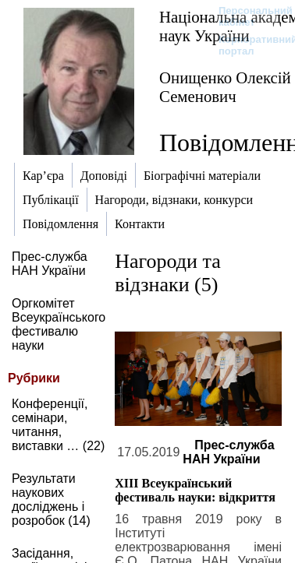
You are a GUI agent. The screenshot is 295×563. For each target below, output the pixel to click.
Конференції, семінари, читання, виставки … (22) (58, 424)
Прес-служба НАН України (49, 263)
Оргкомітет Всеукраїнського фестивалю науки (58, 324)
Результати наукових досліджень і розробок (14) (51, 499)
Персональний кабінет (248, 16)
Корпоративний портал (248, 45)
